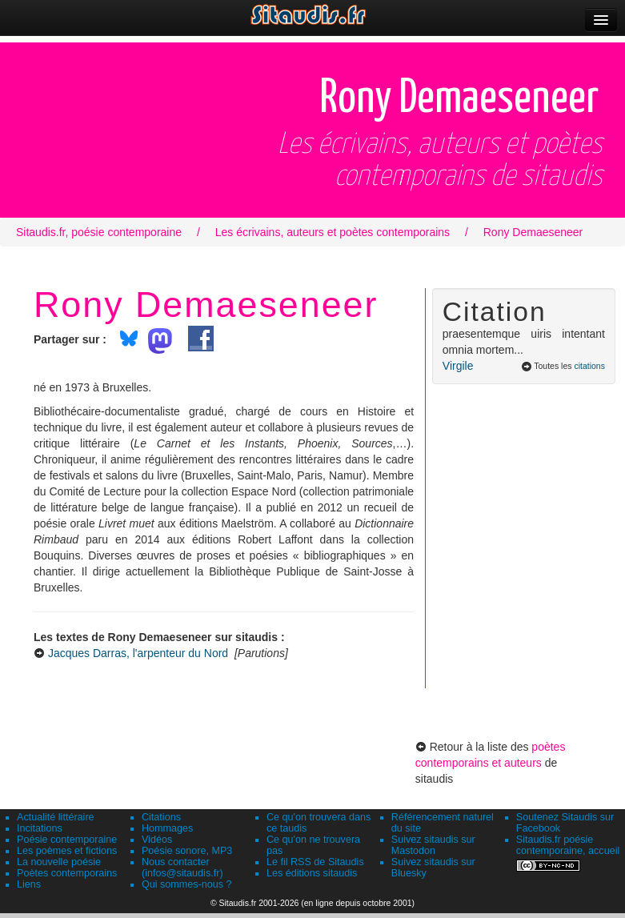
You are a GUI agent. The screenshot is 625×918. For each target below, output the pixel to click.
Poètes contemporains (67, 873)
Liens (29, 884)
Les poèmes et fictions (67, 850)
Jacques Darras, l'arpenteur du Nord (138, 653)
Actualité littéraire (55, 817)
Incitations (39, 828)
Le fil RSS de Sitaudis (315, 862)
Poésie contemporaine (67, 839)
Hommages (167, 828)
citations (589, 366)
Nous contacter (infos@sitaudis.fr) (182, 867)
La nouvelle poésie (59, 862)
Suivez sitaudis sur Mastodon (433, 845)
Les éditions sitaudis (311, 873)
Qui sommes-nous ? (187, 884)
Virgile (458, 365)
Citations (161, 817)
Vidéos (157, 839)
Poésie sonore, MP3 (187, 850)
